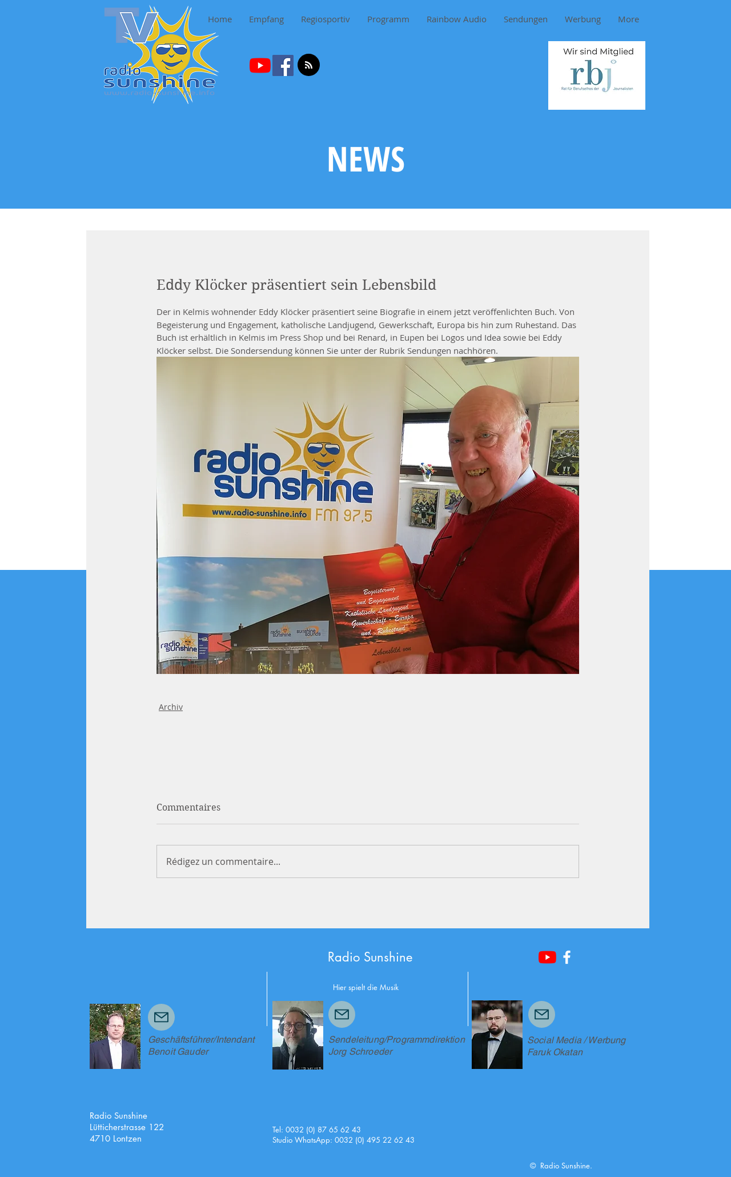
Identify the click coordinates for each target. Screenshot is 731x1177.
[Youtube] (260, 65)
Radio (344, 957)
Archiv (171, 706)
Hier (339, 987)
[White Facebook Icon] (567, 957)
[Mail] (161, 1017)
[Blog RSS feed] (309, 65)
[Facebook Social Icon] (283, 65)
